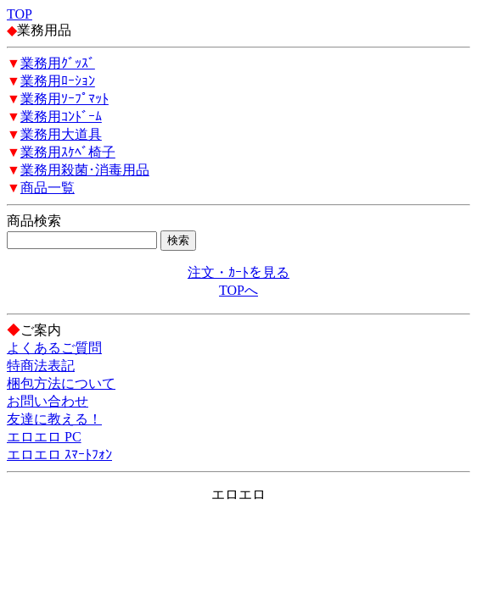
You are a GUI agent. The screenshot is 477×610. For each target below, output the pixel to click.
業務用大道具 (61, 134)
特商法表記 (41, 365)
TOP (19, 14)
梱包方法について (61, 383)
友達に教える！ (54, 419)
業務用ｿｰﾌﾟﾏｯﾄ (64, 99)
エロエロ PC (44, 437)
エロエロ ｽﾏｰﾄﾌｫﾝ (59, 454)
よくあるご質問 (54, 348)
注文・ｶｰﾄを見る (238, 272)
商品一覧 (47, 187)
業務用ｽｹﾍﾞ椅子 (67, 152)
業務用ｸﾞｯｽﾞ (57, 63)
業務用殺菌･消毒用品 (84, 170)
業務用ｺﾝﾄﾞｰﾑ (61, 116)
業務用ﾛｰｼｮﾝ (57, 81)
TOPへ (238, 290)
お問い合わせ (47, 401)
